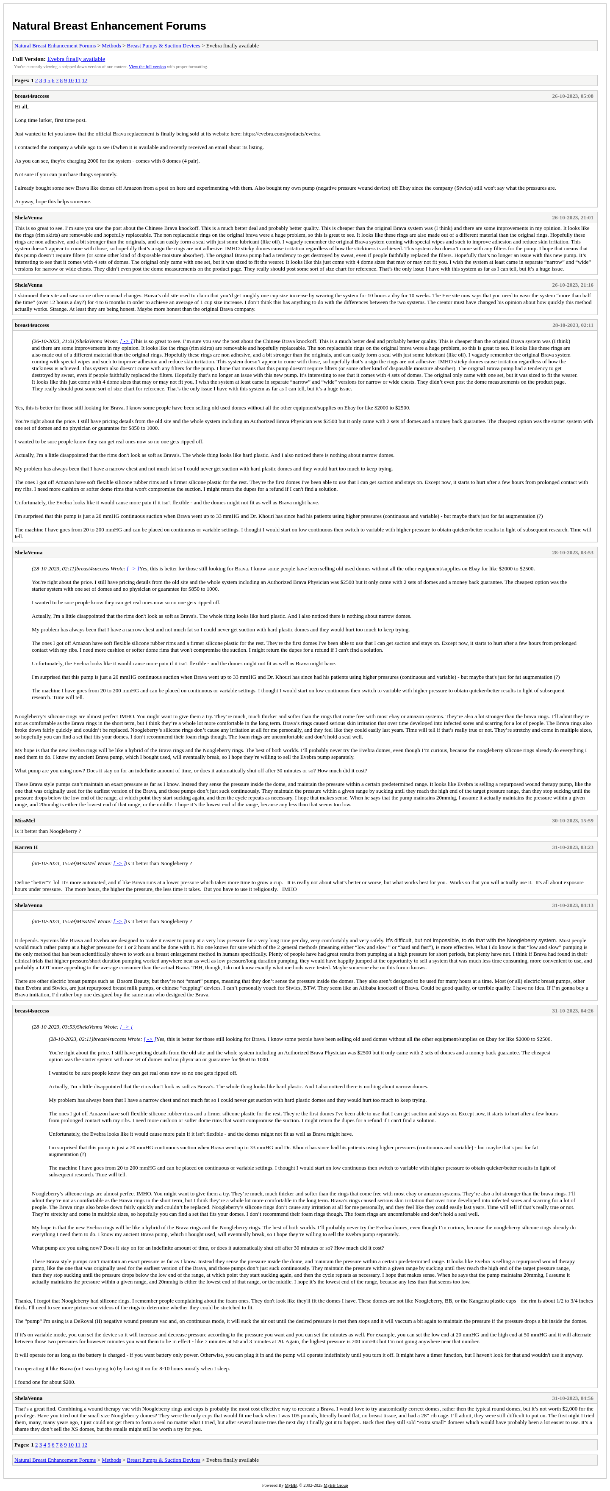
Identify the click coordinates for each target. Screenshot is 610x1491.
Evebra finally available (76, 58)
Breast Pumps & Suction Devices (163, 45)
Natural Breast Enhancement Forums (109, 25)
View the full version (147, 66)
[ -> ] (126, 341)
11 (77, 80)
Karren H (26, 847)
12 (84, 80)
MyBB (291, 1485)
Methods (111, 45)
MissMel (25, 820)
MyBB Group (336, 1485)
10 (71, 80)
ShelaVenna (28, 217)
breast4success (32, 96)
